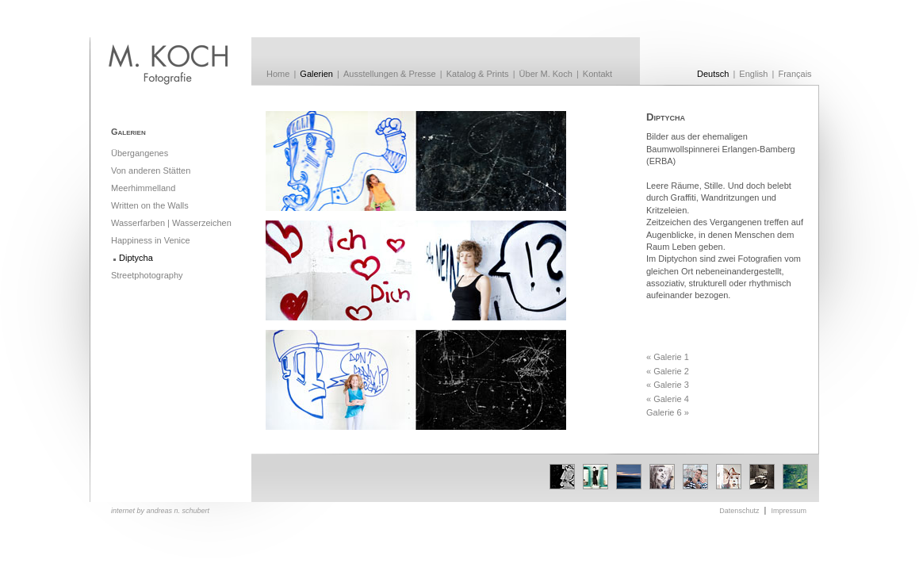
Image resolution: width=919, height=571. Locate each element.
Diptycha (136, 258)
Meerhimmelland (143, 188)
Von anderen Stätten (150, 170)
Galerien (316, 74)
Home (277, 74)
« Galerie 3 (667, 384)
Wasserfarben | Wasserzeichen (171, 223)
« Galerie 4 (667, 399)
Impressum (788, 511)
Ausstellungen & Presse (389, 74)
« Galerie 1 (667, 357)
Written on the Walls (150, 205)
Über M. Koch (545, 74)
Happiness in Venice (150, 240)
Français (794, 74)
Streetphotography (147, 275)
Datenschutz (739, 511)
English (753, 74)
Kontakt (597, 74)
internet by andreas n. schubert (160, 511)
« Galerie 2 (667, 371)
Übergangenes (139, 153)
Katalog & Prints (477, 74)
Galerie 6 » (667, 412)
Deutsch (713, 74)
